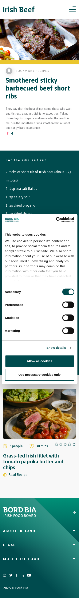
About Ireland (39, 531)
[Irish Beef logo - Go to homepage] (19, 9)
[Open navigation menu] (72, 9)
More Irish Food (39, 559)
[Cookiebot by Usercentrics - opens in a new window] (56, 219)
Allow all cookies (39, 361)
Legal (39, 545)
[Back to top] (59, 512)
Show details (56, 347)
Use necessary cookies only (39, 374)
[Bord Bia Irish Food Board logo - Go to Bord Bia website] (19, 516)
